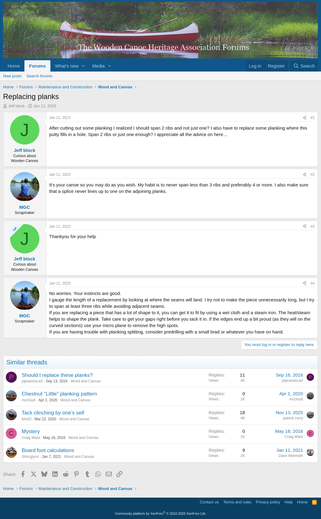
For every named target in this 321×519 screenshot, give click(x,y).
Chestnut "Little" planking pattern (59, 394)
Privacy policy (268, 502)
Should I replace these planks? (57, 375)
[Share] (304, 117)
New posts (12, 76)
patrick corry (293, 418)
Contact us (209, 502)
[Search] (304, 66)
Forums (37, 65)
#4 (313, 283)
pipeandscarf (32, 381)
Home (14, 65)
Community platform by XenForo (160, 513)
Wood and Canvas (86, 381)
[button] (83, 66)
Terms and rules (237, 502)
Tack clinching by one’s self (53, 413)
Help (289, 502)
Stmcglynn (30, 457)
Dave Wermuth (291, 456)
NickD (26, 419)
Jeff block (16, 106)
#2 (313, 174)
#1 (313, 118)
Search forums (40, 76)
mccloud (28, 400)
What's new (66, 65)
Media (98, 65)
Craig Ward (31, 438)
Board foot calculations (48, 450)
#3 (313, 226)
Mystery (31, 431)
